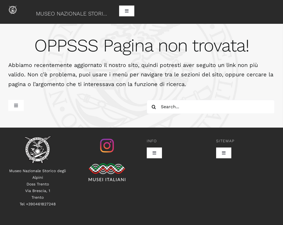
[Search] (154, 107)
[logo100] (37, 138)
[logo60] (12, 8)
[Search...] (211, 107)
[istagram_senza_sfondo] (107, 138)
